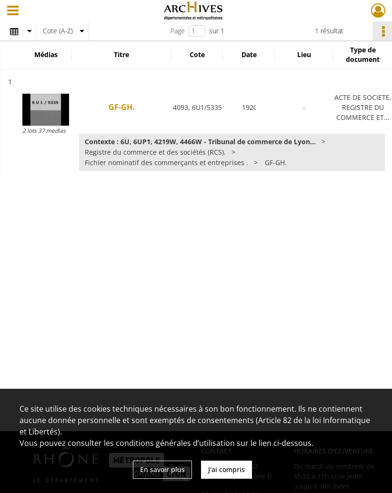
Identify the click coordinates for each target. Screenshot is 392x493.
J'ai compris (226, 469)
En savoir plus (162, 469)
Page (178, 30)
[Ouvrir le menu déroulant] (13, 11)
